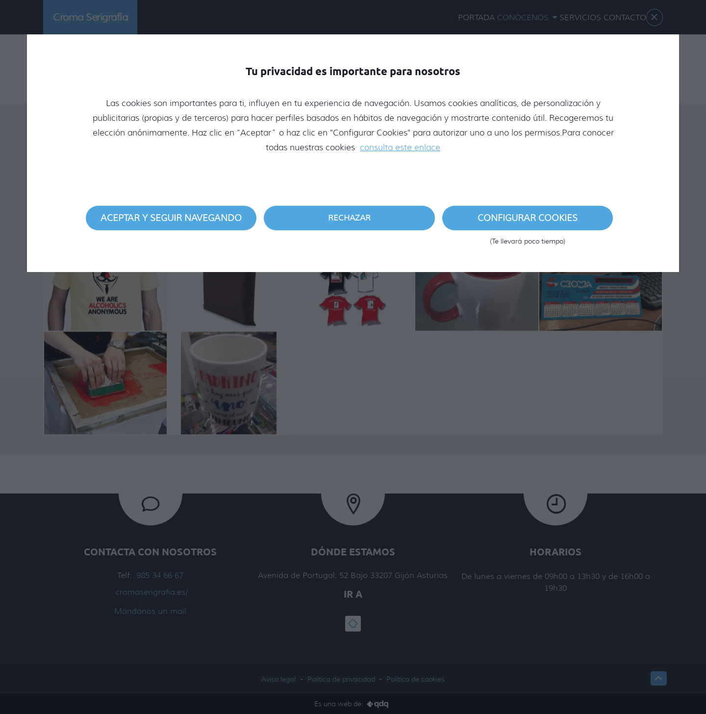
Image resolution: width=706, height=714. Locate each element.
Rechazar (349, 217)
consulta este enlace (400, 147)
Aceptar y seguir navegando (171, 218)
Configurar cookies (527, 221)
